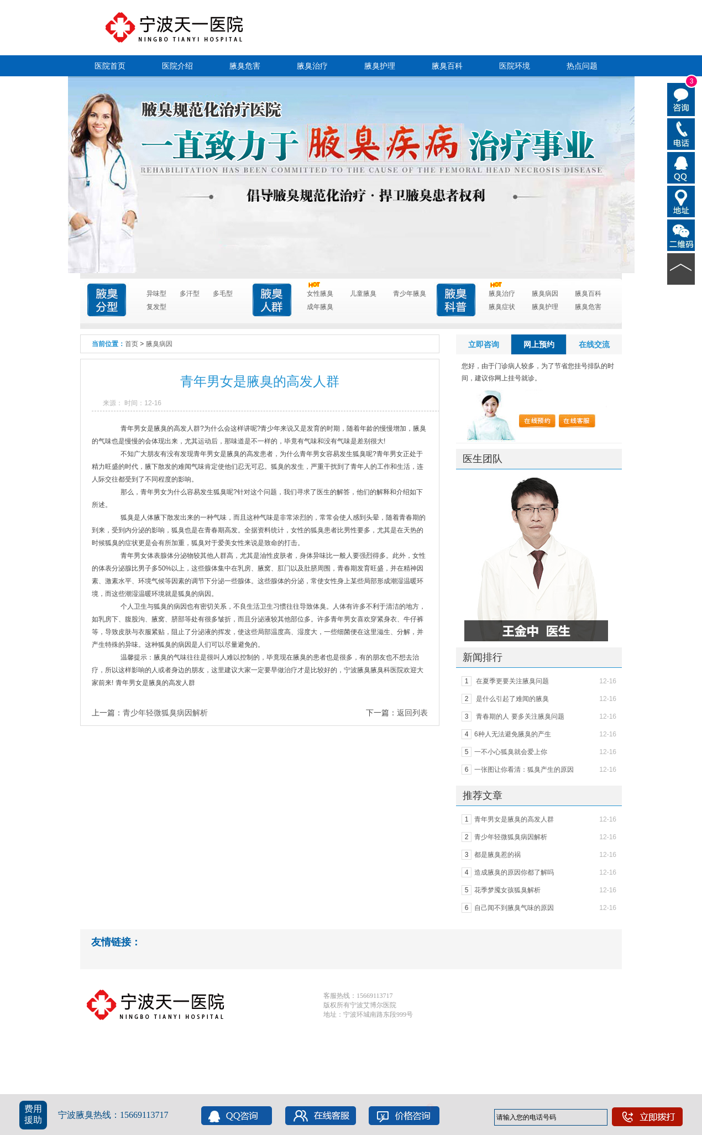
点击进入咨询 (343, 125)
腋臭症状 (502, 307)
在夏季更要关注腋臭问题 (511, 681)
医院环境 (514, 65)
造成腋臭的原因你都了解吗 (514, 872)
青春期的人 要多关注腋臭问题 (519, 716)
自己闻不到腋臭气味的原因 (514, 908)
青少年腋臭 (409, 293)
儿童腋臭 (363, 293)
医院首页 (110, 65)
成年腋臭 (320, 307)
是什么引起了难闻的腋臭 (511, 699)
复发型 (156, 307)
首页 (131, 344)
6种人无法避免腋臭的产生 (512, 734)
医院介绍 (177, 65)
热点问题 (582, 65)
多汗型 (190, 293)
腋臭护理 (379, 65)
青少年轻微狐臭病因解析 (165, 712)
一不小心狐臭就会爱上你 (510, 752)
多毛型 (223, 293)
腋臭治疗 (312, 65)
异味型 (156, 293)
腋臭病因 (545, 293)
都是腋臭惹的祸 (497, 855)
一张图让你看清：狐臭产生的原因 (524, 769)
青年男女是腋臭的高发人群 (514, 819)
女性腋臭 (320, 292)
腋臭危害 (244, 65)
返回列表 (412, 712)
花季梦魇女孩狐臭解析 (507, 890)
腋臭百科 (447, 65)
